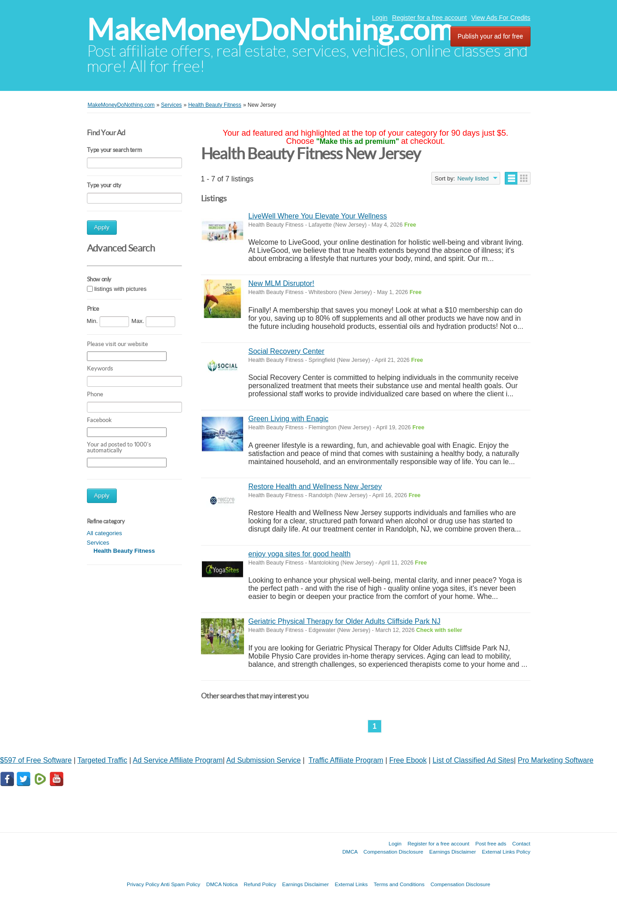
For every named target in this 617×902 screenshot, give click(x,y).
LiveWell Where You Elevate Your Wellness (318, 216)
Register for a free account (429, 17)
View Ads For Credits (500, 17)
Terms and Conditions (399, 884)
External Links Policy (506, 852)
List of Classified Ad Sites (473, 760)
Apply (102, 227)
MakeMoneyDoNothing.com (270, 29)
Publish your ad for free (490, 36)
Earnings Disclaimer (452, 852)
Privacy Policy (143, 884)
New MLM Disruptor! (282, 283)
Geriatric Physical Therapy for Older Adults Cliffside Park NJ (344, 621)
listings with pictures (120, 288)
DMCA (350, 852)
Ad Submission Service (263, 760)
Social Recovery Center (287, 351)
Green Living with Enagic (289, 419)
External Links (351, 884)
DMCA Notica (222, 884)
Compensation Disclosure (393, 852)
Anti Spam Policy (181, 884)
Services (98, 542)
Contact (521, 843)
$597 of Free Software (36, 760)
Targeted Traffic (102, 760)
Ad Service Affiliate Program (178, 760)
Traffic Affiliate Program (346, 760)
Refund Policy (260, 884)
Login (379, 17)
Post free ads (490, 843)
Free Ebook (408, 760)
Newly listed (472, 178)
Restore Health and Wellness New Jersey (315, 486)
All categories (104, 533)
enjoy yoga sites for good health (300, 554)
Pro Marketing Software (555, 760)
